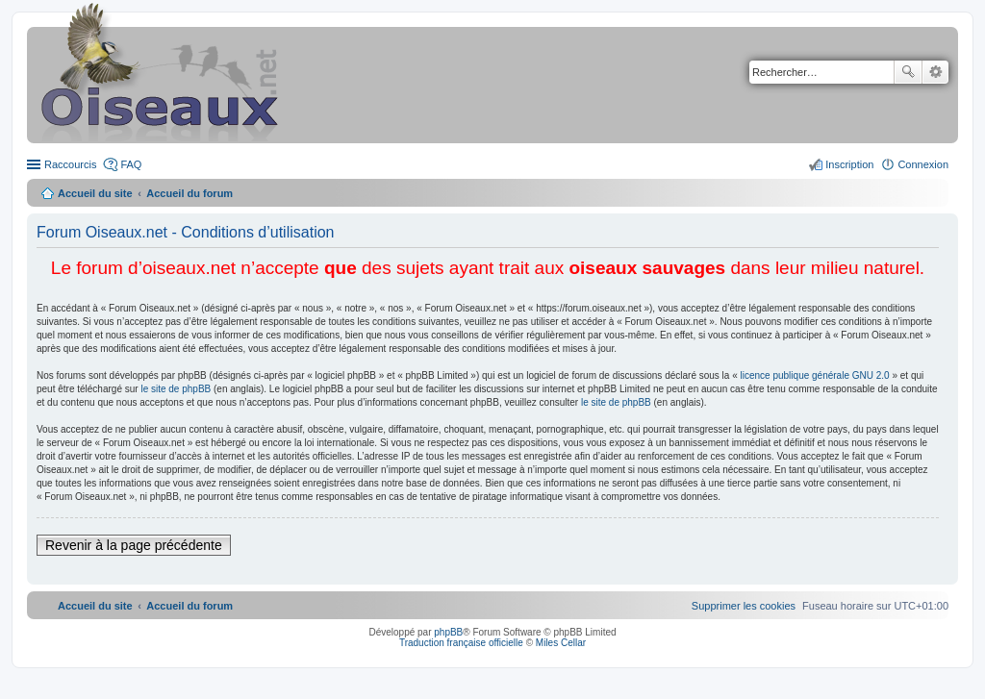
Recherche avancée (935, 72)
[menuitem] (744, 606)
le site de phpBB (175, 389)
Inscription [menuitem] (849, 164)
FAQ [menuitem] (130, 164)
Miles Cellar (561, 642)
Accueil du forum (189, 193)
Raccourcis (70, 164)
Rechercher (908, 72)
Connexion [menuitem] (922, 164)
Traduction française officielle (461, 642)
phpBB (448, 632)
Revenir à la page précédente (133, 545)
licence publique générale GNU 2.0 (815, 375)
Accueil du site (95, 193)
